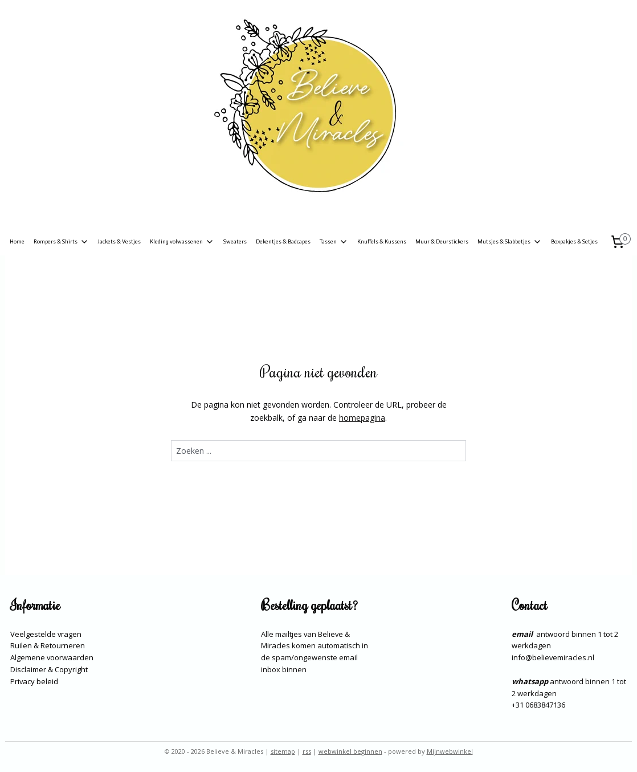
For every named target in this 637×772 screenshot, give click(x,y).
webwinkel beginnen (350, 751)
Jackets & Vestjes (119, 241)
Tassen (334, 241)
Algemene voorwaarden (51, 657)
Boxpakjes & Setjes (574, 241)
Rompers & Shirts (61, 241)
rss (307, 751)
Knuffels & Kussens (381, 241)
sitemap (283, 751)
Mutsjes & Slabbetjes (509, 241)
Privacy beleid (34, 681)
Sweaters (235, 241)
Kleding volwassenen (182, 241)
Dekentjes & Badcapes (283, 241)
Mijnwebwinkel (450, 751)
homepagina (362, 417)
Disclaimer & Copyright (49, 669)
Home (17, 241)
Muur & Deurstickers (441, 241)
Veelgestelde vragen (45, 634)
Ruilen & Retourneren (47, 645)
